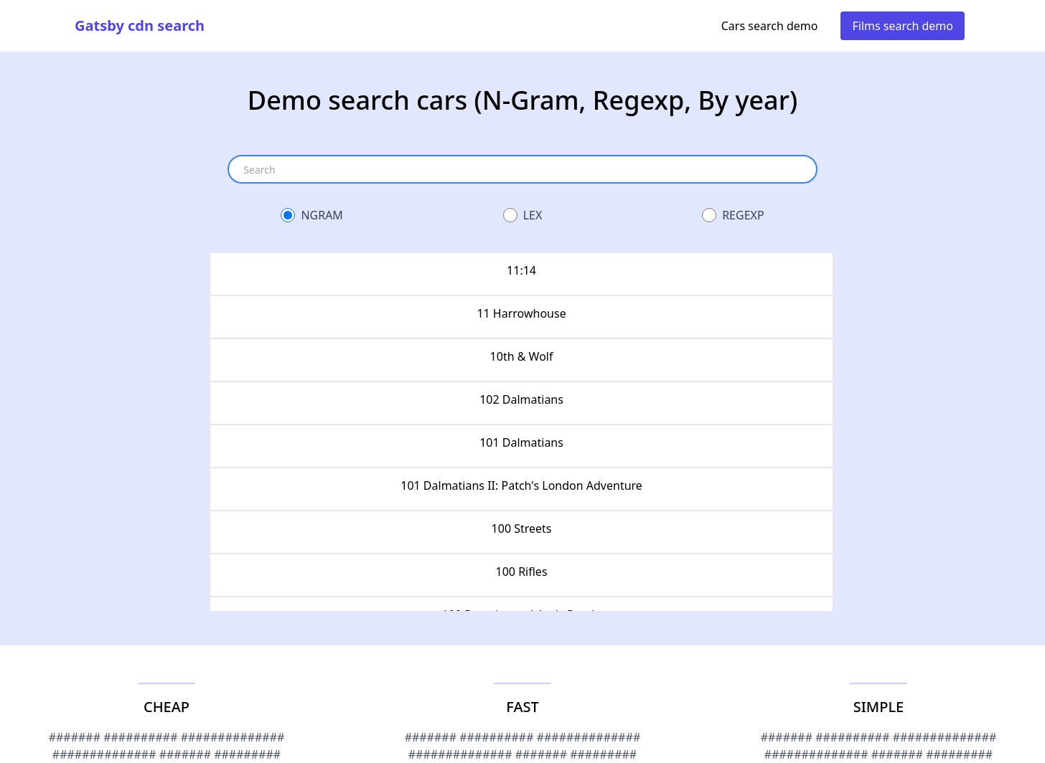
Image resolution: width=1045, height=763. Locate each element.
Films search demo (902, 26)
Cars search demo (769, 26)
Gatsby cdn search (140, 25)
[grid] (522, 431)
